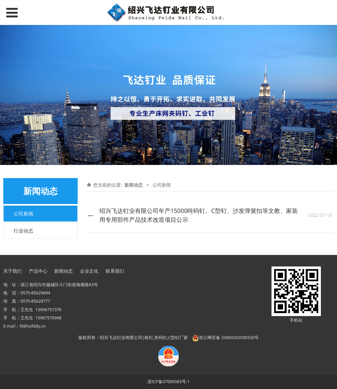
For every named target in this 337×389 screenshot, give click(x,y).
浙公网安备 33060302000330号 (225, 337)
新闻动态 (133, 185)
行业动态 (23, 230)
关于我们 (12, 271)
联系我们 (115, 271)
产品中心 (38, 271)
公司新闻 (23, 213)
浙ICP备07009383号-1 (168, 381)
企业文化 (89, 271)
